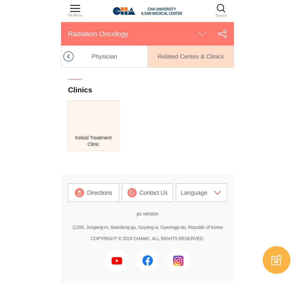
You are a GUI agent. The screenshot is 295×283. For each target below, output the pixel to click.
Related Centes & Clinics (191, 56)
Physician (104, 56)
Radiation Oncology (98, 34)
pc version (148, 214)
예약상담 (276, 260)
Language (194, 192)
